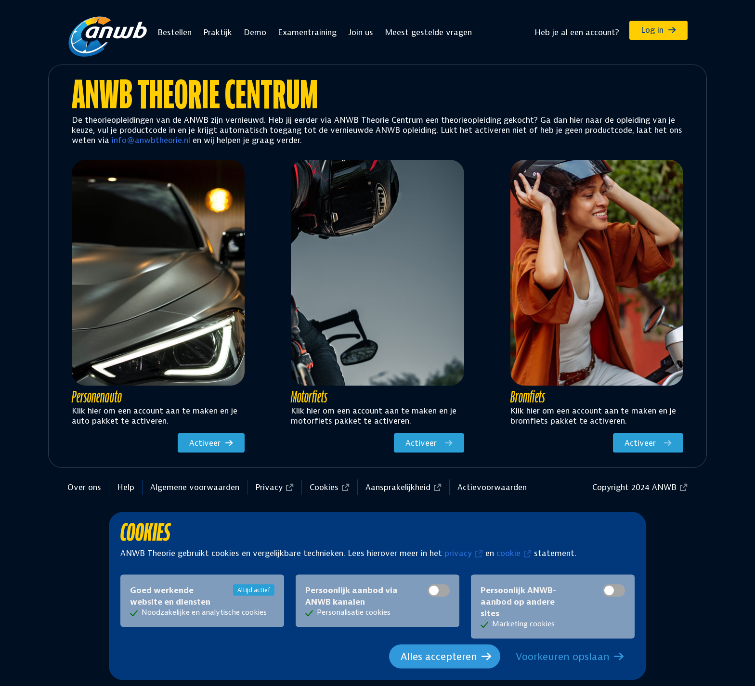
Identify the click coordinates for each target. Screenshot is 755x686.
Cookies (324, 487)
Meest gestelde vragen (428, 32)
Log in (652, 30)
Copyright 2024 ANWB (634, 487)
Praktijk (217, 32)
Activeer (205, 443)
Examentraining (307, 32)
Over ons (84, 487)
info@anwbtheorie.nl (151, 140)
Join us (360, 32)
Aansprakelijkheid (397, 487)
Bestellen (174, 32)
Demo (255, 32)
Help (125, 487)
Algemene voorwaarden (194, 487)
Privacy (269, 487)
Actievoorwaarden (492, 487)
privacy (458, 552)
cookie (508, 552)
